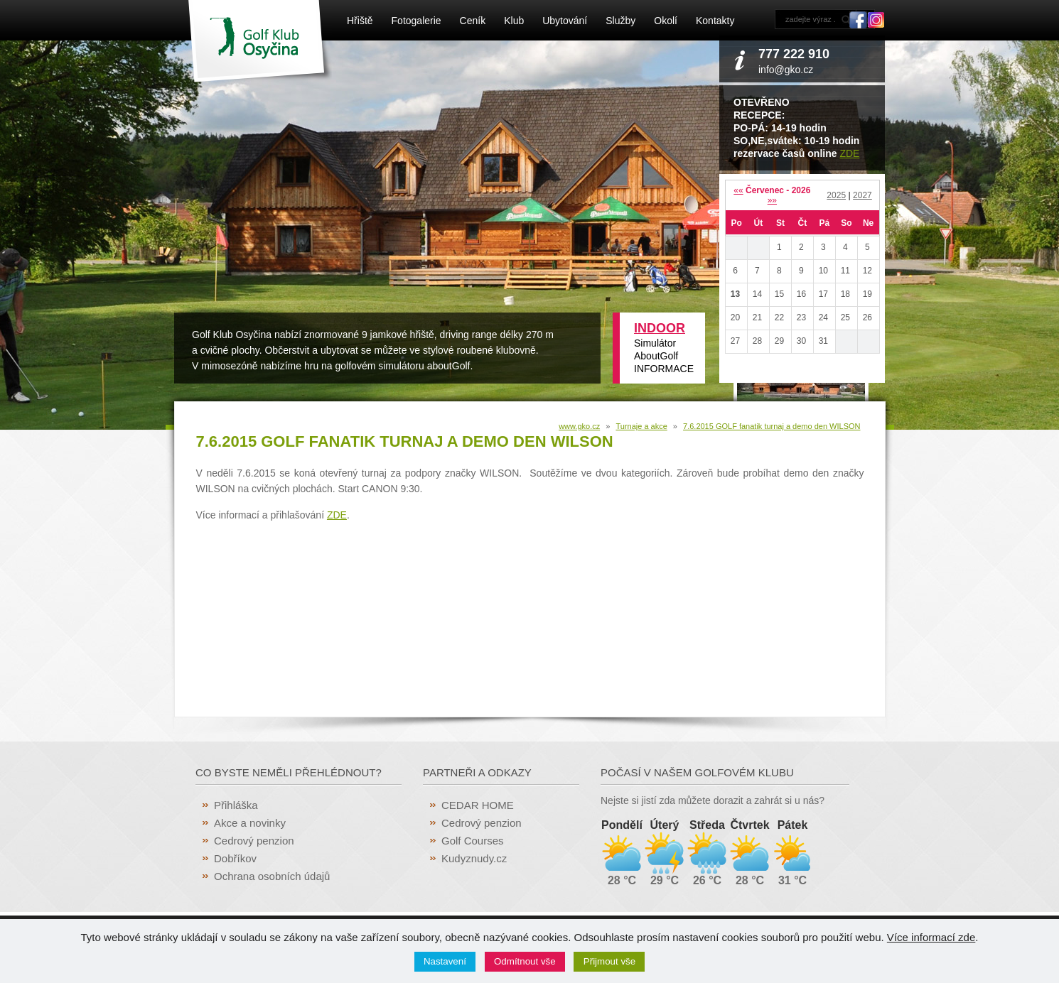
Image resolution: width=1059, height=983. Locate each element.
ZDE (849, 153)
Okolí (665, 20)
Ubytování (564, 20)
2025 (836, 195)
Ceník (473, 20)
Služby (620, 20)
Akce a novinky (250, 823)
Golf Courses (472, 841)
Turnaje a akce (641, 426)
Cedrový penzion (254, 841)
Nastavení (445, 961)
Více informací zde (931, 937)
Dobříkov (235, 858)
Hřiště (360, 20)
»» (772, 200)
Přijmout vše (609, 961)
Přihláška (236, 805)
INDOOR (659, 328)
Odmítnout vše (525, 961)
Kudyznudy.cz (474, 858)
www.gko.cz (579, 426)
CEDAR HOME (477, 805)
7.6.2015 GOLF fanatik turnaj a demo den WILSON (771, 426)
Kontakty (715, 20)
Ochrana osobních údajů (272, 876)
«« (738, 190)
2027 (862, 195)
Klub (514, 20)
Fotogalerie (416, 20)
